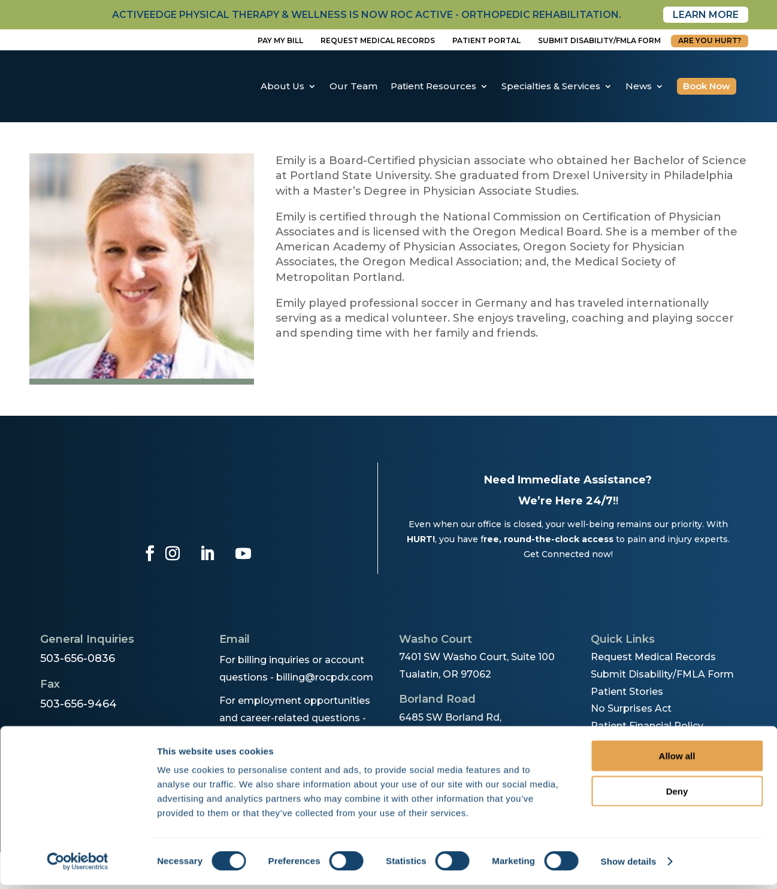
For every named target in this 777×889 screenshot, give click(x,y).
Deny (677, 795)
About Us (282, 86)
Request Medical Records (378, 40)
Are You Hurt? (709, 40)
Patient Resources (433, 86)
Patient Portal (486, 40)
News (638, 86)
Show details (629, 865)
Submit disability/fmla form (599, 40)
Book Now (706, 86)
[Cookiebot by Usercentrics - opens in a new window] (77, 866)
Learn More (706, 14)
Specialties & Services (550, 86)
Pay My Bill (280, 40)
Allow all (677, 760)
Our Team (353, 86)
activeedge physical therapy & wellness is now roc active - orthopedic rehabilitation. (366, 14)
